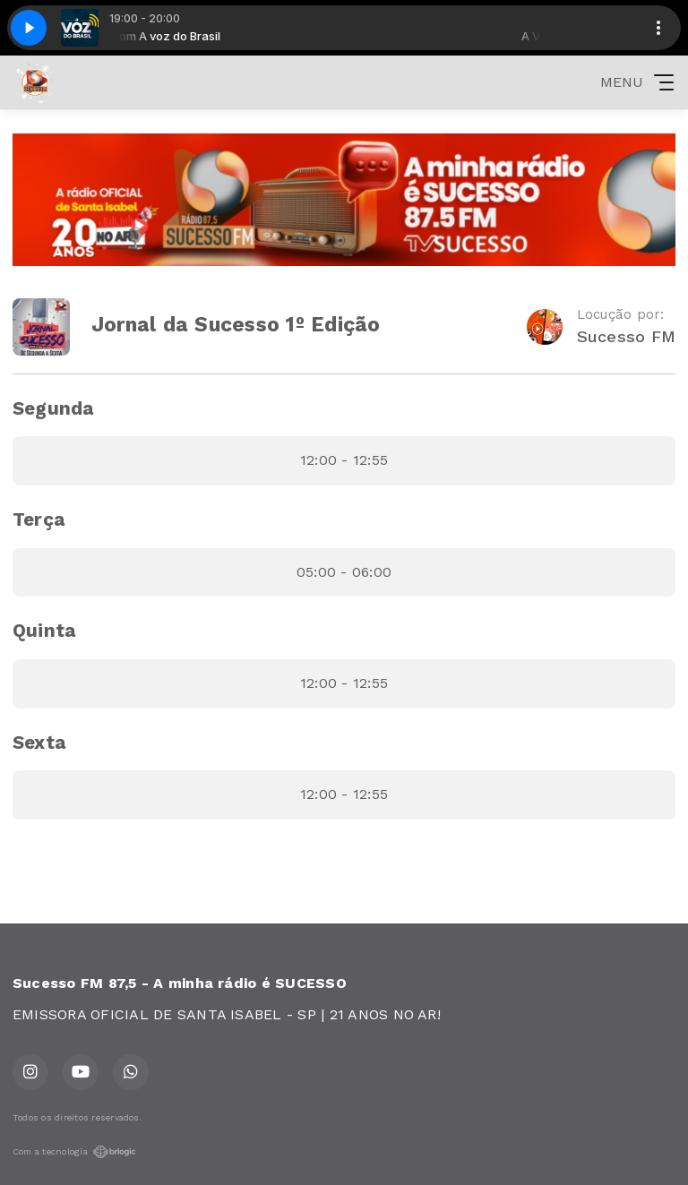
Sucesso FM (626, 336)
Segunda (53, 408)
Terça (38, 519)
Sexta (39, 742)
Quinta (44, 630)
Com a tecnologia (74, 1152)
